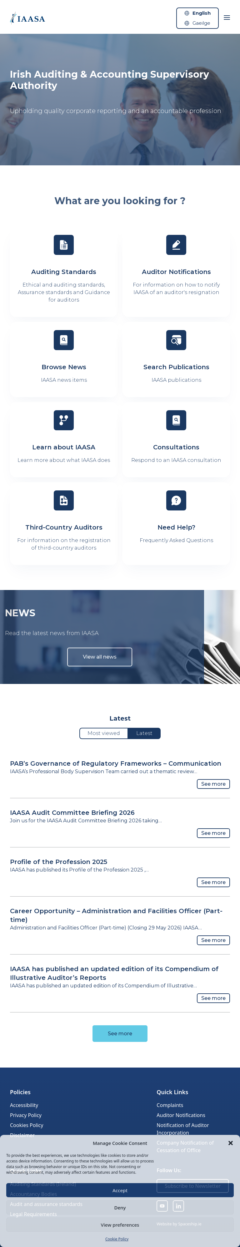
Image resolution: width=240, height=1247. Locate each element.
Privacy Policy (26, 1115)
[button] (231, 1143)
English (201, 13)
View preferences (120, 1225)
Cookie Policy (116, 1239)
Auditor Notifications (181, 1115)
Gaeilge (201, 23)
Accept (120, 1190)
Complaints (170, 1105)
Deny (120, 1207)
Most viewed (104, 733)
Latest (144, 733)
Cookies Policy (26, 1125)
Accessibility (24, 1105)
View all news (87, 657)
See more (213, 784)
